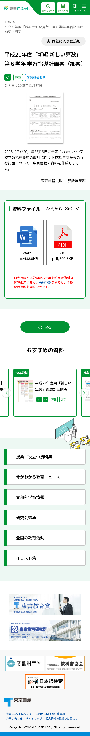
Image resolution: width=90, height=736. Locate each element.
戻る (44, 327)
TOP (7, 21)
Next (83, 392)
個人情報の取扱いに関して (62, 719)
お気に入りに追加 (66, 41)
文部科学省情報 (30, 497)
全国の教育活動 (30, 538)
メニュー (84, 8)
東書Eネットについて (19, 714)
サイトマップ (34, 719)
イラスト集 (26, 558)
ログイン (75, 8)
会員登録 (45, 282)
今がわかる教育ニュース (38, 477)
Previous (6, 392)
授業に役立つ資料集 (34, 457)
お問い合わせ (14, 719)
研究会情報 (26, 518)
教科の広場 (63, 8)
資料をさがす (48, 8)
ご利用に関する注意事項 (50, 714)
